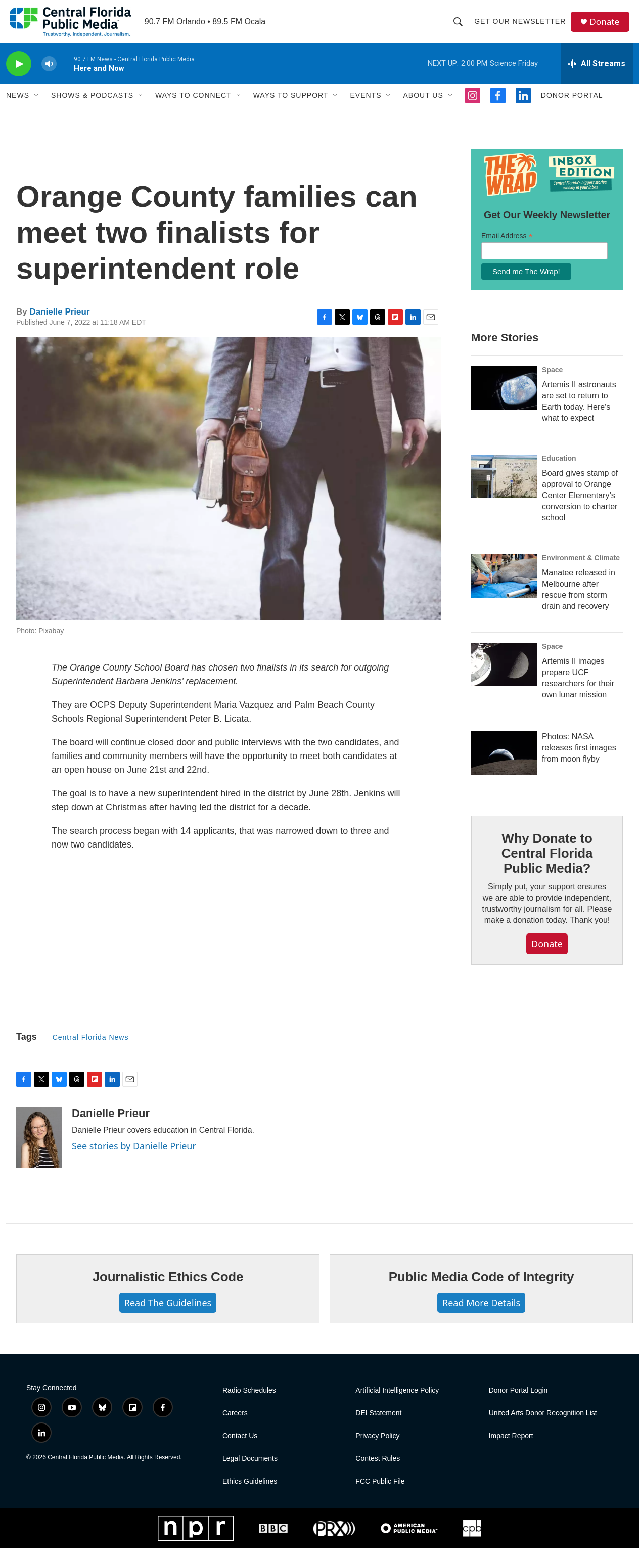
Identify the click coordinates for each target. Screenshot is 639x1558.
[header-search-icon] (460, 26)
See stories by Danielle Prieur (134, 1155)
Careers (235, 1423)
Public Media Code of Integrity (481, 1286)
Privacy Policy (377, 1445)
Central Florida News (91, 1047)
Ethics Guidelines (249, 1491)
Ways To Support (291, 105)
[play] (19, 73)
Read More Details (481, 1312)
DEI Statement (378, 1423)
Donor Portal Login (518, 1400)
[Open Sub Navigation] (37, 105)
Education (559, 468)
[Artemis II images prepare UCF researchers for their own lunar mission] (504, 674)
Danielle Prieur (59, 321)
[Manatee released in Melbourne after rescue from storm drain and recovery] (504, 585)
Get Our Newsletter (522, 26)
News (17, 105)
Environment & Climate (581, 567)
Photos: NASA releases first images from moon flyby (579, 757)
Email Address (507, 245)
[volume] (49, 73)
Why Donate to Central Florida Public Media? (546, 863)
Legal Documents (250, 1468)
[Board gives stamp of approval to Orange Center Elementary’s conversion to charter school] (504, 486)
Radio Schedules (249, 1400)
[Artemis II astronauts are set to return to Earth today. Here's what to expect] (504, 397)
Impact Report (511, 1445)
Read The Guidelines (167, 1312)
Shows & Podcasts (92, 105)
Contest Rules (377, 1468)
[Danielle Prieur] (39, 1147)
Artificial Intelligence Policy (397, 1400)
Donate (607, 26)
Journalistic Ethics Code (168, 1286)
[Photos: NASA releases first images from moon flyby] (504, 762)
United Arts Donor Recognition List (543, 1423)
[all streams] (597, 73)
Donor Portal (572, 105)
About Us (423, 105)
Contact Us (239, 1445)
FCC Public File (379, 1491)
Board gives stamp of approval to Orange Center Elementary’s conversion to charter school (580, 504)
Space (552, 379)
